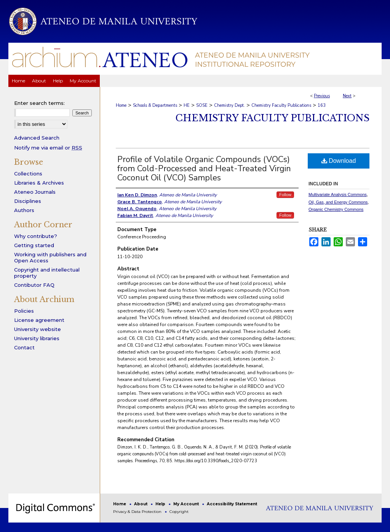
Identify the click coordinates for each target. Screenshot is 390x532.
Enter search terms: (39, 103)
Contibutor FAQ (34, 285)
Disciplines (27, 201)
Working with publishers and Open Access (50, 257)
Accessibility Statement (232, 503)
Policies (24, 311)
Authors (24, 210)
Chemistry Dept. (229, 105)
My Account (186, 503)
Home (121, 105)
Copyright (179, 511)
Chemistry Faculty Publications (281, 105)
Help (160, 503)
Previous (322, 96)
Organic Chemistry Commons (335, 209)
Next (347, 96)
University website (37, 329)
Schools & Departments (155, 105)
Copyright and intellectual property (47, 273)
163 (322, 105)
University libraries (36, 338)
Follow (285, 194)
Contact (24, 347)
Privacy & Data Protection (138, 511)
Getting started (34, 245)
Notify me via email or (48, 148)
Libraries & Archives (39, 183)
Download (338, 161)
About (141, 503)
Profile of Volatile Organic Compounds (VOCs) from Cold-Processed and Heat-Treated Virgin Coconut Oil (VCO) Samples (204, 168)
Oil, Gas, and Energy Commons (338, 202)
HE (187, 105)
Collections (28, 173)
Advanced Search (36, 138)
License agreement (39, 320)
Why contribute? (35, 236)
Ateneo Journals (35, 192)
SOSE (202, 105)
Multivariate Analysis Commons (337, 194)
